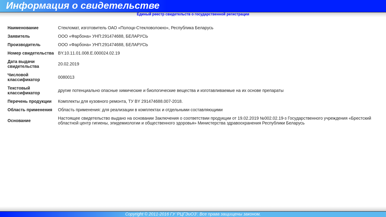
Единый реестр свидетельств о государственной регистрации (193, 14)
